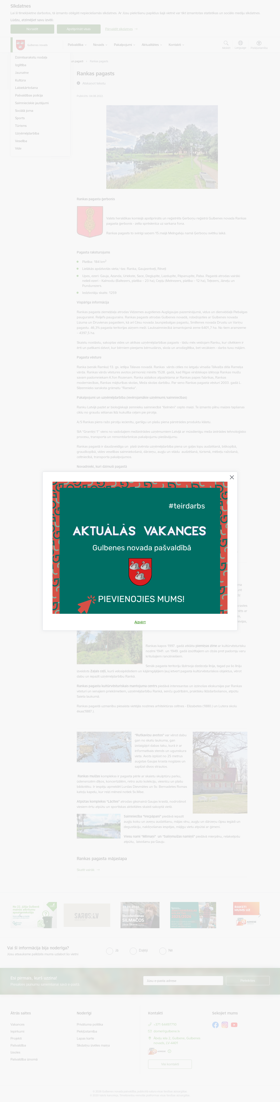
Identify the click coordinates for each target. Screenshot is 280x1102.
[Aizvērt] (232, 477)
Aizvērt (140, 622)
